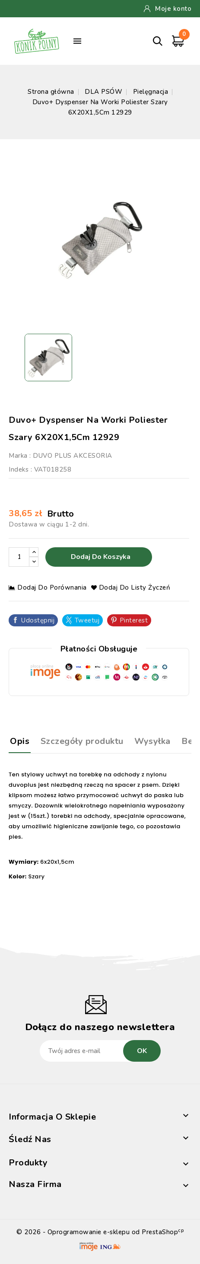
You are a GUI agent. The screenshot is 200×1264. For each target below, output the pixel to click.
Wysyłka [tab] (152, 741)
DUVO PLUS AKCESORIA (72, 455)
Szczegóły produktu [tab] (82, 741)
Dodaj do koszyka (99, 557)
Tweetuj (87, 620)
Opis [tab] (19, 741)
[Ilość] (19, 557)
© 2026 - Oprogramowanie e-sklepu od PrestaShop (100, 1232)
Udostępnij (37, 620)
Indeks (19, 469)
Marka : (20, 455)
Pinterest (134, 620)
